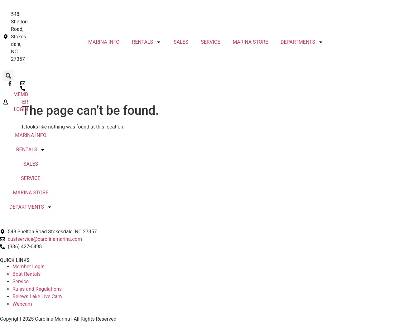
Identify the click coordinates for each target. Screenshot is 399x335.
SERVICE (210, 42)
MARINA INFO (30, 135)
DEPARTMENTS (302, 42)
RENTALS (146, 42)
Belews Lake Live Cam (37, 296)
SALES (181, 42)
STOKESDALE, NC (199, 166)
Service (20, 281)
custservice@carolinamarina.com (45, 239)
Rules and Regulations (37, 289)
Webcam (22, 304)
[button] (8, 75)
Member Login (28, 266)
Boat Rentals (26, 274)
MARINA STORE (31, 193)
